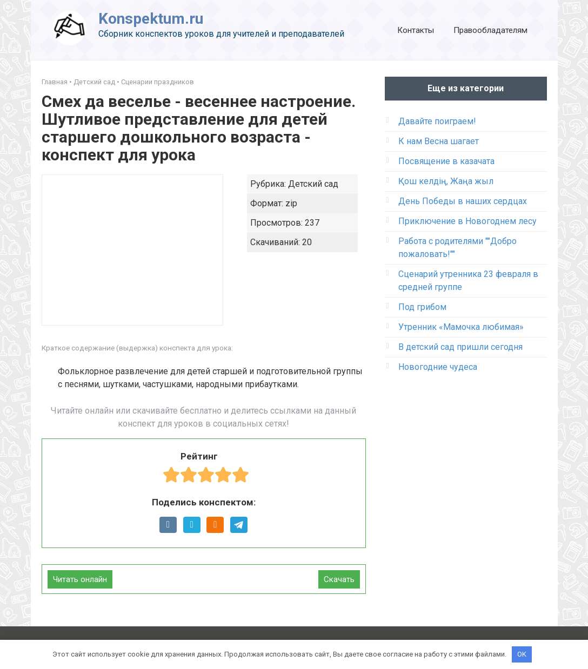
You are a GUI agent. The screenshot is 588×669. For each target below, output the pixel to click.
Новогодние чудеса (437, 367)
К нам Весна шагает (438, 141)
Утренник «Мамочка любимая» (461, 327)
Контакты (415, 30)
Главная (55, 82)
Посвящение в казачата (446, 161)
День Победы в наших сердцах (462, 201)
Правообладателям (490, 30)
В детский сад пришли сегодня (460, 347)
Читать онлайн (80, 579)
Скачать (339, 579)
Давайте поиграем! (437, 121)
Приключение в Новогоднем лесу (467, 221)
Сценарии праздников (157, 82)
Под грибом (422, 307)
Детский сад (94, 82)
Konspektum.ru (150, 19)
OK (521, 654)
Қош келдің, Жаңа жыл (445, 181)
